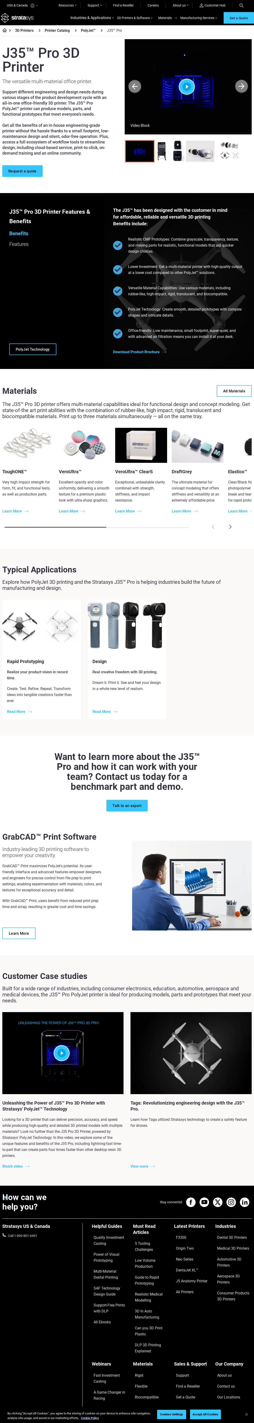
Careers (153, 5)
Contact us (223, 1337)
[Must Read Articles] (151, 1235)
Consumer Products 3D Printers (232, 1270)
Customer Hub (212, 5)
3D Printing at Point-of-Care (108, 1360)
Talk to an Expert (186, 1351)
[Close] (246, 1414)
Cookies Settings (171, 1414)
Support (93, 5)
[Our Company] (233, 1323)
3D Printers (24, 34)
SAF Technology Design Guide (108, 1281)
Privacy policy (207, 1406)
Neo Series (181, 1253)
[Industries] (233, 1232)
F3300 (178, 1240)
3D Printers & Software (133, 20)
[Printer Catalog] (76, 34)
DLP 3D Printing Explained (144, 1307)
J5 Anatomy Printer (188, 1267)
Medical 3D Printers (229, 1246)
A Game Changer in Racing (105, 1340)
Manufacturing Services (197, 20)
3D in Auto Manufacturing (144, 1288)
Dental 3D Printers (228, 1240)
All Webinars (100, 1383)
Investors (222, 1371)
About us (179, 5)
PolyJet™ (88, 34)
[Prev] (135, 90)
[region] (127, 1415)
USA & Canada (22, 5)
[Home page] (3, 35)
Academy (222, 1358)
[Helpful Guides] (110, 1232)
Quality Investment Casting (105, 1243)
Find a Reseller (123, 5)
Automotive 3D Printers (232, 1253)
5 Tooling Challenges (147, 1246)
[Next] (242, 90)
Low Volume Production (150, 1252)
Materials (165, 20)
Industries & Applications (90, 20)
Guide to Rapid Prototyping (143, 1262)
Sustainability (225, 1364)
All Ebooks (99, 1304)
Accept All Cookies (205, 1414)
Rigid (136, 1331)
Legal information (178, 1406)
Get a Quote (182, 1344)
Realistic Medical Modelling (145, 1275)
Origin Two (182, 1246)
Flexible (138, 1337)
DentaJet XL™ (184, 1260)
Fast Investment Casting (109, 1331)
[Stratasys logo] (18, 20)
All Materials (142, 1351)
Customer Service (186, 1364)
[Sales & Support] (192, 1323)
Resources (66, 5)
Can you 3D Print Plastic (150, 1298)
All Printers (182, 1274)
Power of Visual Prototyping (103, 1255)
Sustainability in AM (106, 1350)
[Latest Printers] (192, 1232)
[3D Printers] (40, 34)
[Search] (241, 5)
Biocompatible (143, 1344)
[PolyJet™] (102, 34)
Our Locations (225, 1344)
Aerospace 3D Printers (231, 1260)
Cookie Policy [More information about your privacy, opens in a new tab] (90, 1418)
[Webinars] (110, 1323)
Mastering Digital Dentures (104, 1373)
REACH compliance (238, 1406)
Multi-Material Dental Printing (107, 1268)
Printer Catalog (57, 34)
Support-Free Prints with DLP (109, 1294)
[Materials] (151, 1323)
